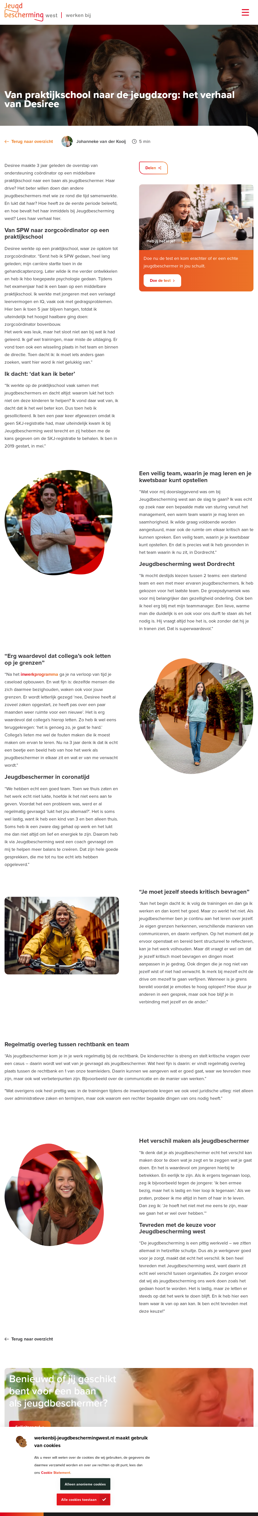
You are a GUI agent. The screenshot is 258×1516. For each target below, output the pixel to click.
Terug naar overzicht (32, 141)
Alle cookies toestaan (78, 1499)
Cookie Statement (55, 1472)
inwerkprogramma (39, 674)
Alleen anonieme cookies (85, 1484)
